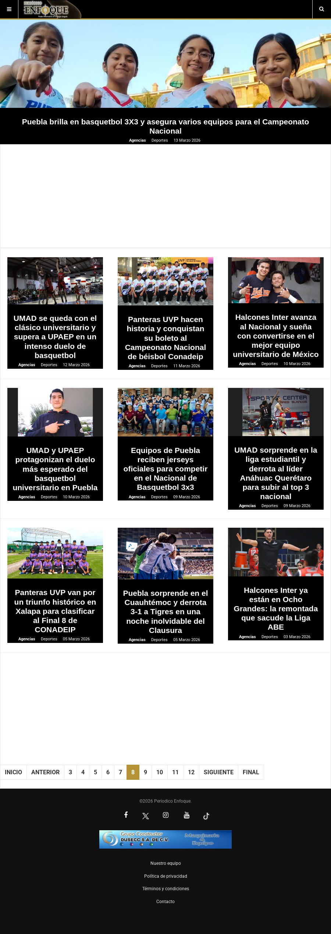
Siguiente (219, 772)
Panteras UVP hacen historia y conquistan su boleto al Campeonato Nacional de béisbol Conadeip (165, 338)
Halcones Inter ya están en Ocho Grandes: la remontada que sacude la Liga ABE (276, 608)
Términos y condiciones (165, 888)
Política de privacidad (165, 876)
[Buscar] (321, 9)
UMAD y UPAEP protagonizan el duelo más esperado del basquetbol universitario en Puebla (55, 469)
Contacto (165, 901)
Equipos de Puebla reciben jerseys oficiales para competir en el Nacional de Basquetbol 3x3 (166, 469)
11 (175, 772)
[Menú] (9, 9)
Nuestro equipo (165, 863)
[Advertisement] (165, 195)
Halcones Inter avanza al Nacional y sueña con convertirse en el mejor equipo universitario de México (275, 335)
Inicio (13, 772)
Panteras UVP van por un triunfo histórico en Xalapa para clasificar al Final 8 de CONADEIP (55, 611)
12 (191, 772)
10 (159, 772)
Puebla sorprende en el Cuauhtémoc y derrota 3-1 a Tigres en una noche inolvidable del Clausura (165, 611)
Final (251, 772)
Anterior (45, 772)
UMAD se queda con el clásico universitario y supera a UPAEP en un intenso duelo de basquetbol (55, 337)
